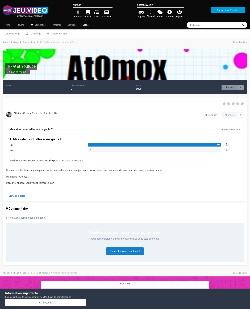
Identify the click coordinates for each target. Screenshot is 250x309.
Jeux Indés (38, 25)
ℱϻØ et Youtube (21, 66)
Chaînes (57, 25)
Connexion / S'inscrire (228, 10)
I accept (125, 302)
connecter (29, 160)
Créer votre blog (57, 33)
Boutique (72, 25)
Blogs (86, 26)
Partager (211, 115)
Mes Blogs (33, 33)
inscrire (49, 160)
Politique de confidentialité (57, 297)
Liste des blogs (12, 33)
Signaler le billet (17, 196)
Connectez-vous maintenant (125, 251)
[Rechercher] (206, 25)
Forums (20, 25)
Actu (8, 25)
